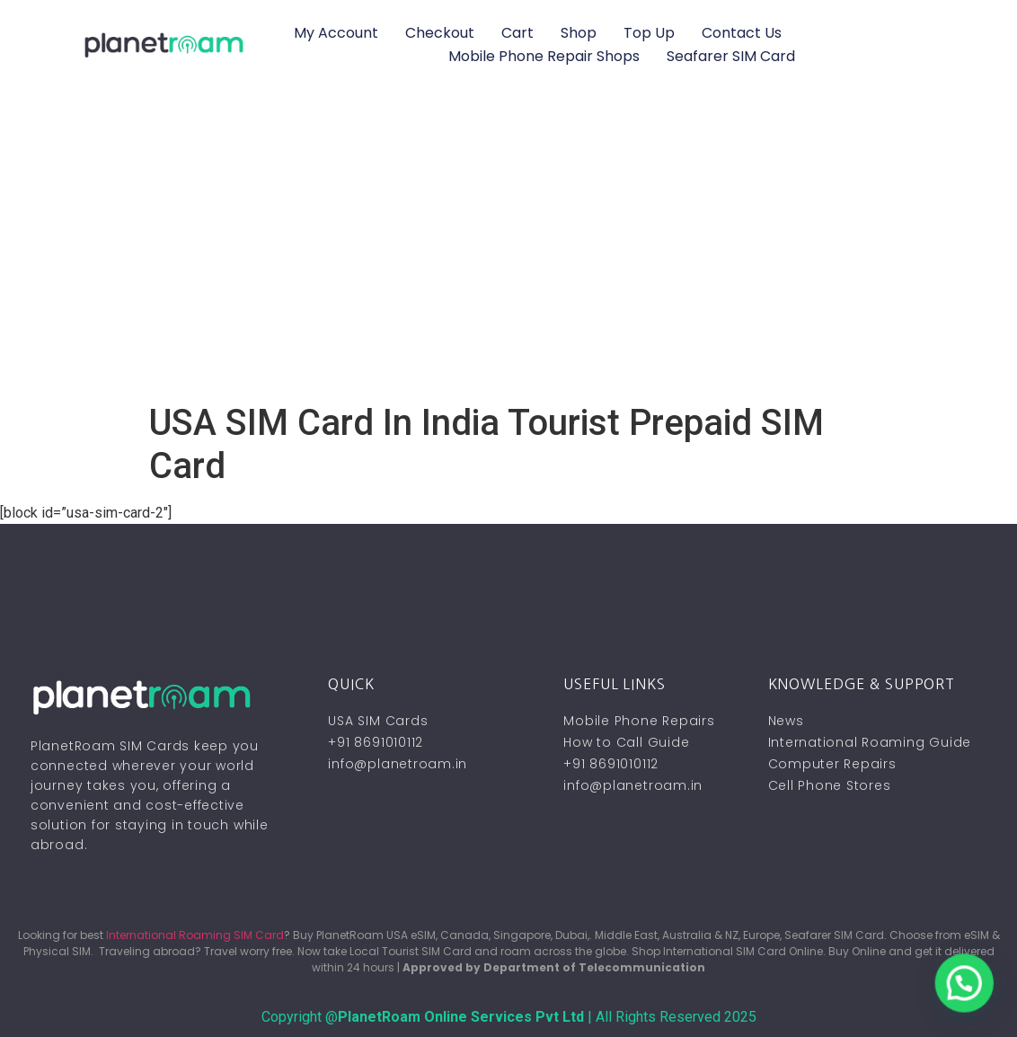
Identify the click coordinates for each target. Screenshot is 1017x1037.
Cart (517, 32)
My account (336, 32)
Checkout (439, 32)
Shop (579, 32)
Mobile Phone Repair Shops (544, 56)
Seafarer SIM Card (731, 56)
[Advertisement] (508, 267)
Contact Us (742, 32)
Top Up (649, 32)
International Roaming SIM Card (195, 935)
